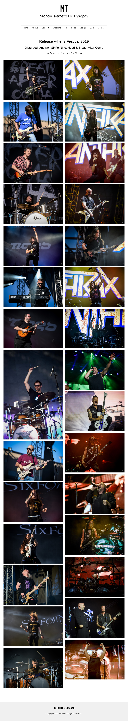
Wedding (57, 28)
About (35, 28)
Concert (45, 28)
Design (83, 28)
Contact (101, 28)
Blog (92, 28)
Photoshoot (70, 28)
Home (25, 28)
